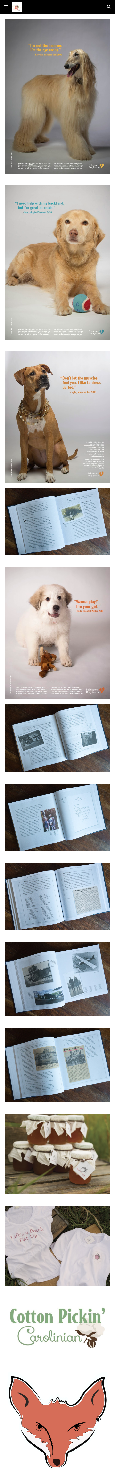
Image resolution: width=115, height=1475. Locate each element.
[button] (6, 6)
